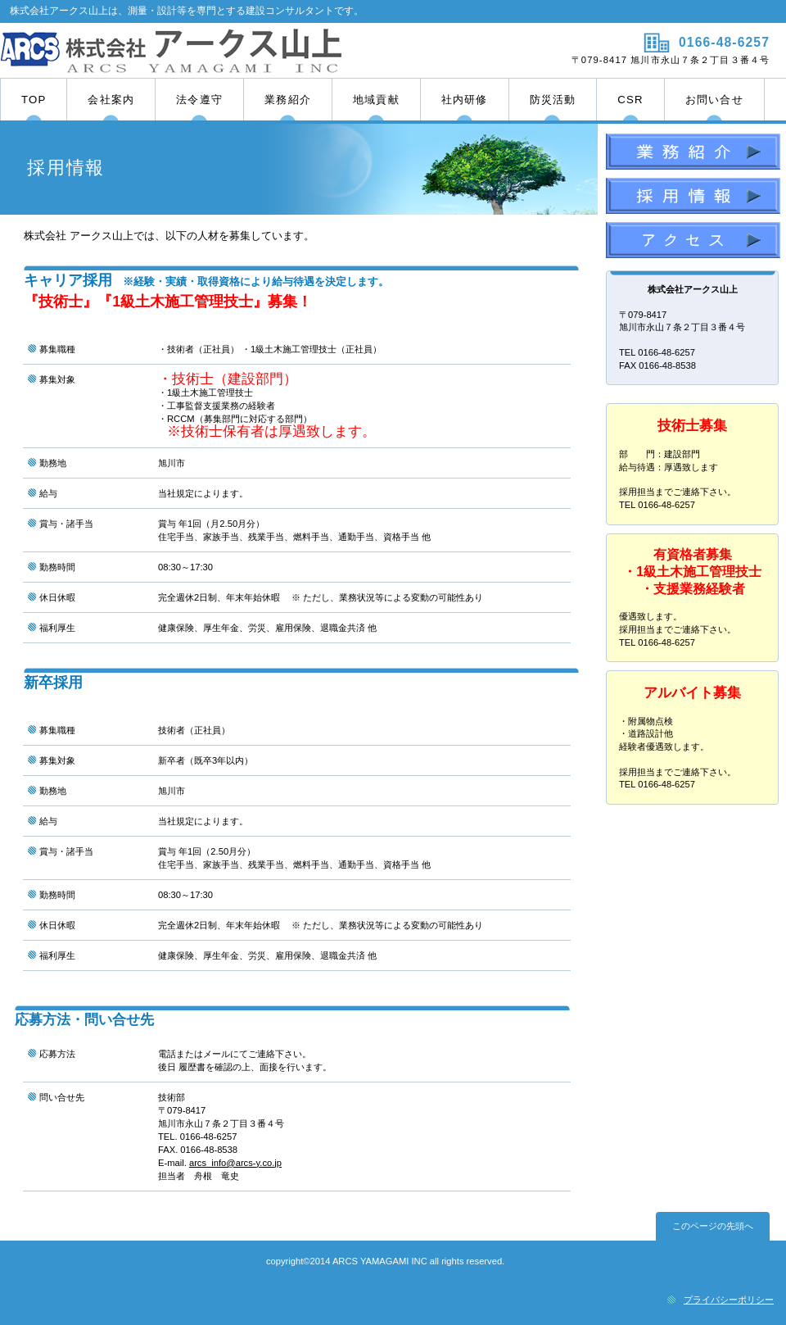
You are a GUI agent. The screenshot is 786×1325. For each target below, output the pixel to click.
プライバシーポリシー (729, 1300)
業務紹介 (693, 154)
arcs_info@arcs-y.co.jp (235, 1163)
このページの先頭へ (712, 1226)
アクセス (693, 242)
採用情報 (693, 198)
